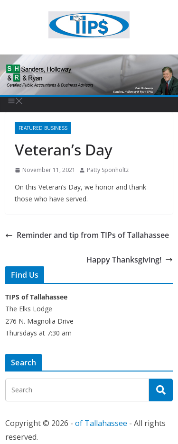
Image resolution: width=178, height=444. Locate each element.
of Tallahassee (101, 423)
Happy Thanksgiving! (129, 259)
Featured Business (43, 128)
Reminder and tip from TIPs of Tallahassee (87, 235)
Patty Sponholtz (108, 170)
